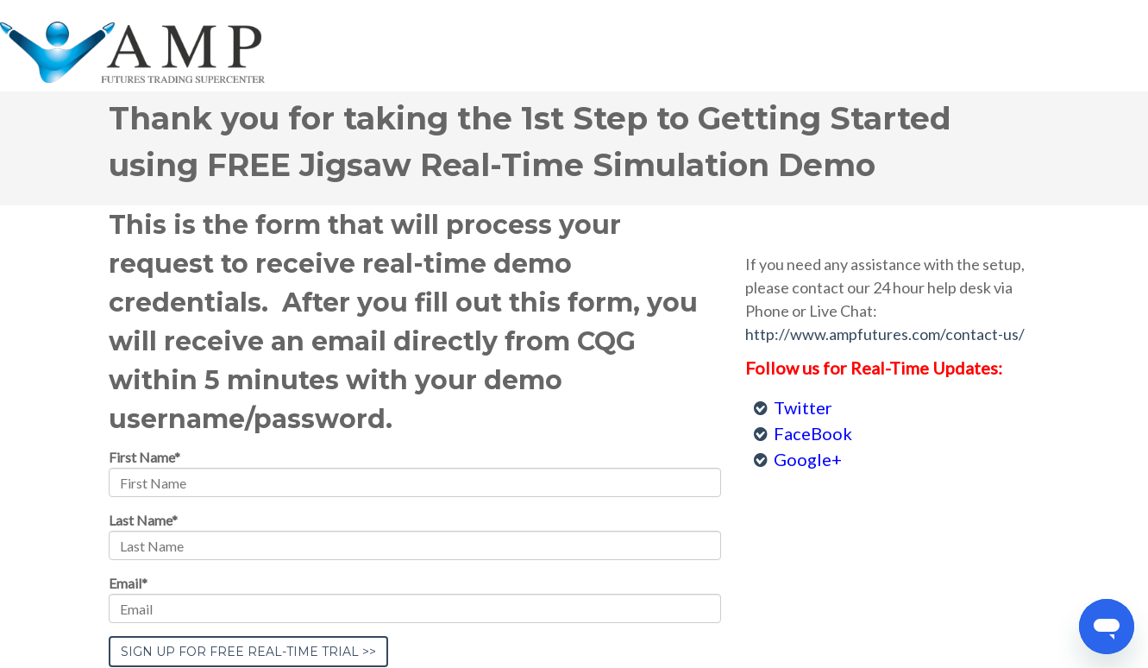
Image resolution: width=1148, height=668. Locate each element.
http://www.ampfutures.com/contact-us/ (885, 334)
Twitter (803, 407)
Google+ (808, 459)
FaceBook (813, 433)
